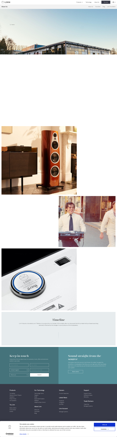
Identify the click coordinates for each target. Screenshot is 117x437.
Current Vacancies (64, 393)
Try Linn (106, 2)
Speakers (12, 397)
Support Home (87, 393)
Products (79, 2)
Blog (104, 6)
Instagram (61, 402)
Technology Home (39, 393)
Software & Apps (88, 395)
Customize (104, 429)
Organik (36, 395)
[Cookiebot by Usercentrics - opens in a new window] (9, 434)
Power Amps (13, 398)
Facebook (61, 400)
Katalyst (36, 400)
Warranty (86, 397)
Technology (88, 2)
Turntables (12, 393)
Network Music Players (15, 395)
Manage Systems (63, 411)
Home (12, 24)
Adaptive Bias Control (40, 402)
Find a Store (13, 409)
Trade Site (86, 404)
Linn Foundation (111, 6)
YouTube (61, 404)
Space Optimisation (39, 398)
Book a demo (75, 371)
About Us (96, 2)
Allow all (104, 424)
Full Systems (13, 400)
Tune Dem (97, 6)
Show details (23, 434)
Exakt (35, 397)
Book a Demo (13, 408)
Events (11, 411)
